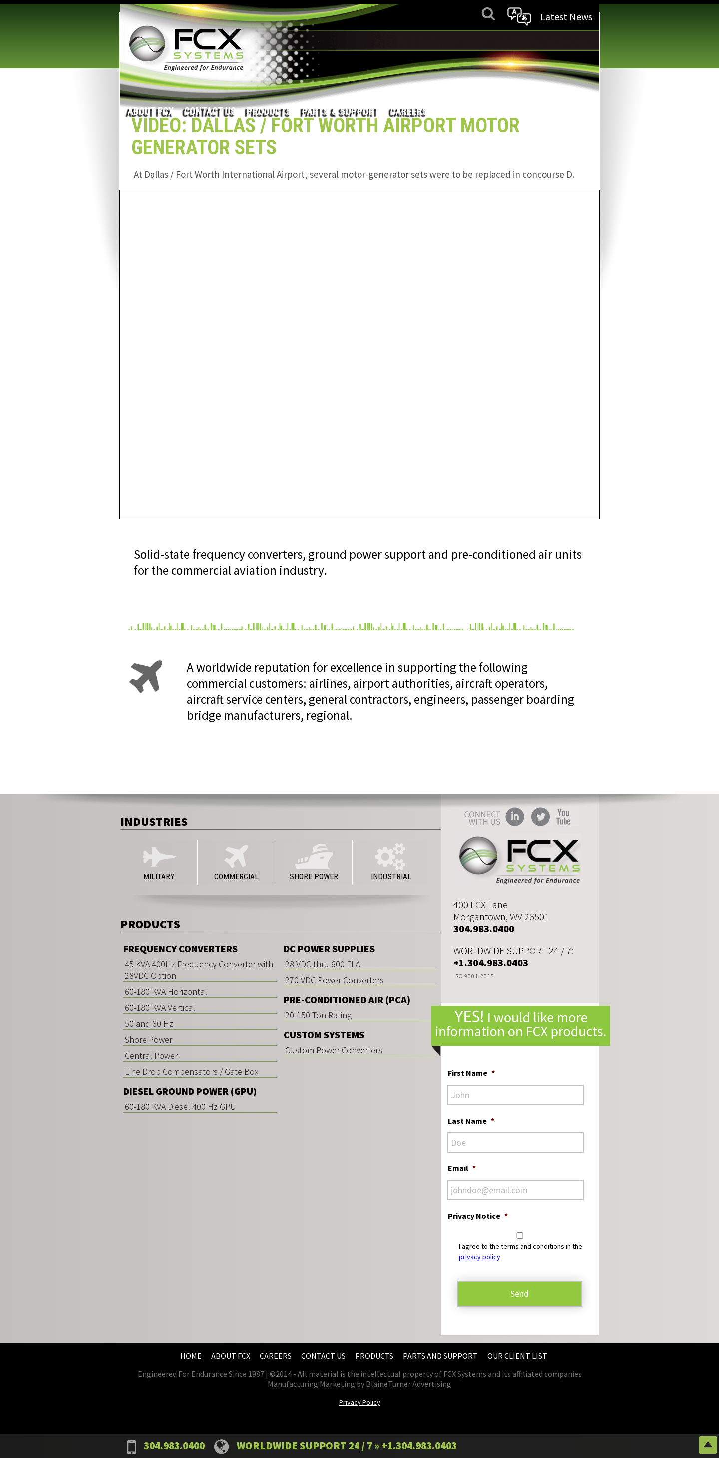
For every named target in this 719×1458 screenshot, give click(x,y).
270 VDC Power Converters (334, 980)
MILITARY (159, 862)
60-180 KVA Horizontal (166, 991)
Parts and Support (440, 1356)
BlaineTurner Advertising (408, 1384)
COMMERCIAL (236, 862)
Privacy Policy (359, 1402)
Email (462, 1168)
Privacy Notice (478, 1216)
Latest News (566, 16)
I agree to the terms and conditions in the (520, 1251)
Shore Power (148, 1039)
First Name (471, 1073)
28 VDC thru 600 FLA (322, 964)
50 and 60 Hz (149, 1023)
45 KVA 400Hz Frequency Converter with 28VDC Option (199, 969)
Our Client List (517, 1356)
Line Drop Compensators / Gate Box (191, 1071)
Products (412, 40)
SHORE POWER (314, 862)
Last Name (471, 1121)
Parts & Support (485, 40)
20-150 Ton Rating (318, 1015)
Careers (553, 40)
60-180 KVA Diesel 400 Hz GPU (180, 1106)
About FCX (295, 40)
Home (191, 1356)
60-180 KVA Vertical (160, 1007)
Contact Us (354, 40)
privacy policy (479, 1256)
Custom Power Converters (333, 1050)
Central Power (151, 1055)
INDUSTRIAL (391, 862)
